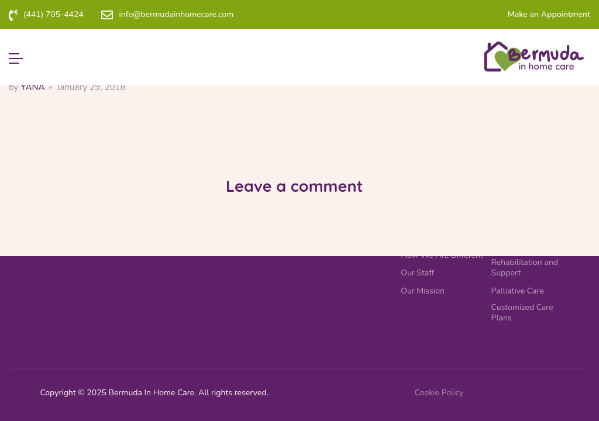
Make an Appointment (549, 14)
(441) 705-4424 (53, 14)
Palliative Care (517, 291)
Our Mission (423, 291)
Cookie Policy (439, 392)
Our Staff (417, 273)
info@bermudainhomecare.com (176, 14)
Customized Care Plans (522, 312)
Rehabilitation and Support (524, 267)
